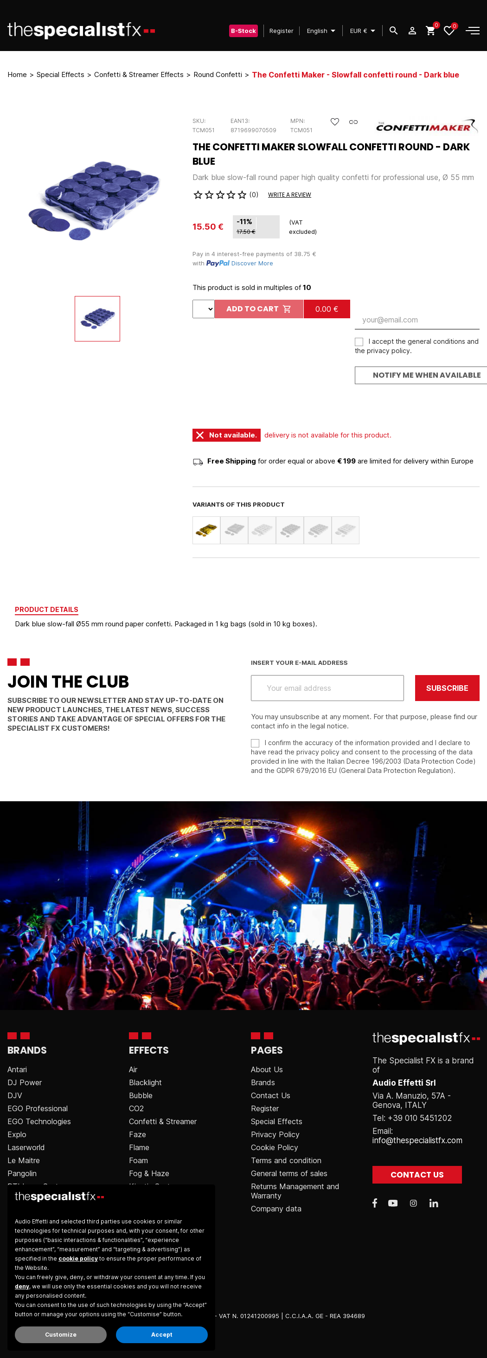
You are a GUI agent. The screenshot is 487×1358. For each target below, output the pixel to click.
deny (22, 1286)
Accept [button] (162, 1334)
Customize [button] (61, 1334)
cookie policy (78, 1258)
